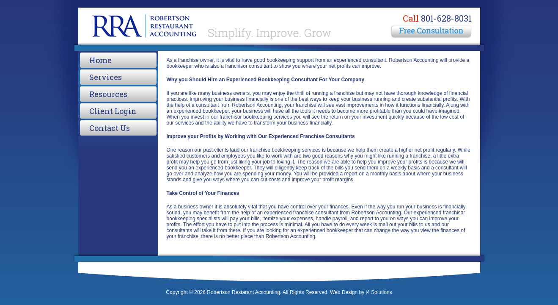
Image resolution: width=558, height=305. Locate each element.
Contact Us (109, 128)
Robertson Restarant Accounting (209, 25)
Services (105, 77)
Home (100, 60)
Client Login (113, 111)
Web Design (343, 292)
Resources (108, 94)
